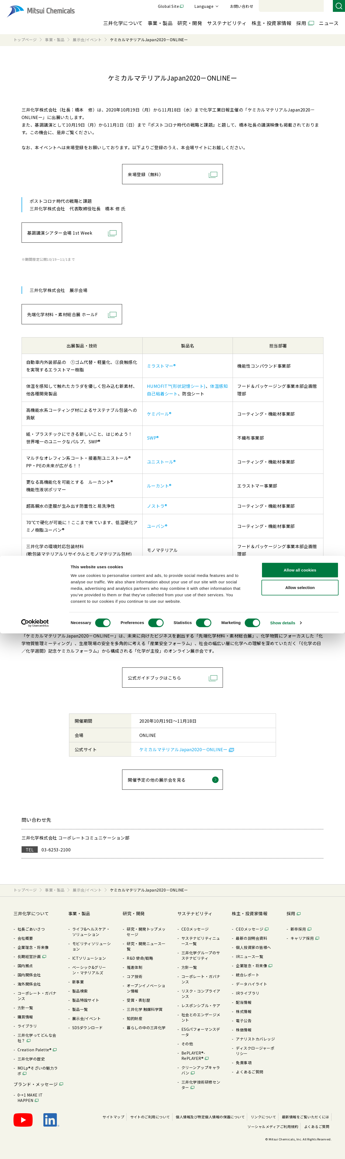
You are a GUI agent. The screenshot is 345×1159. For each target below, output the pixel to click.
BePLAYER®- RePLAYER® (193, 1055)
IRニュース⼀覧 (249, 956)
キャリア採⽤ (302, 938)
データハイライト (251, 984)
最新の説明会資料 (251, 938)
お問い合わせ (315, 6)
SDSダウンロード (87, 1027)
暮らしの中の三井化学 (146, 1027)
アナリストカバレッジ (255, 1039)
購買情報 (25, 1016)
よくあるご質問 (249, 1071)
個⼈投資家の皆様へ (253, 947)
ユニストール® (161, 461)
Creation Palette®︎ (34, 1049)
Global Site (242, 6)
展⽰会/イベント (86, 1018)
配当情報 (243, 1002)
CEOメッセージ (195, 929)
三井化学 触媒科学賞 (145, 1009)
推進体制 (134, 967)
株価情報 (243, 1029)
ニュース (329, 22)
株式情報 (243, 1011)
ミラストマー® (161, 366)
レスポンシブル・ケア (200, 1005)
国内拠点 (25, 965)
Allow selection (300, 1113)
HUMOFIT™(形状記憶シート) (176, 386)
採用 (301, 22)
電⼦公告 (243, 1020)
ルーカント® (159, 485)
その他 (187, 1043)
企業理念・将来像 (33, 947)
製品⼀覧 (80, 1009)
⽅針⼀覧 (25, 1007)
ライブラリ (27, 1026)
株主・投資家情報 (271, 22)
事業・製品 (160, 22)
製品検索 (80, 991)
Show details (282, 1148)
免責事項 (243, 1062)
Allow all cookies (300, 1095)
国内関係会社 (29, 974)
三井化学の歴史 (31, 1058)
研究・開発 (189, 22)
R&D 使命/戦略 (140, 958)
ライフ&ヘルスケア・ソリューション (91, 931)
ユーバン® (157, 526)
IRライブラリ (247, 993)
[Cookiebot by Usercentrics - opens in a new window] (34, 1148)
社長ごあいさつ (31, 929)
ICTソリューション (89, 958)
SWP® (153, 437)
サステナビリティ (227, 22)
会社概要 (25, 938)
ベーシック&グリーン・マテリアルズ (89, 970)
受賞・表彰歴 (138, 1000)
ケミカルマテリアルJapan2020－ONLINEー (183, 749)
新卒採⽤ (298, 929)
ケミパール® (159, 413)
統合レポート (247, 974)
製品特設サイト (85, 1000)
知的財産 (134, 1018)
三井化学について (123, 22)
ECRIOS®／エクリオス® (171, 570)
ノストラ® (157, 506)
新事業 (78, 981)
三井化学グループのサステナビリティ (200, 955)
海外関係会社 (29, 984)
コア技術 (134, 976)
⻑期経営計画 (29, 956)
